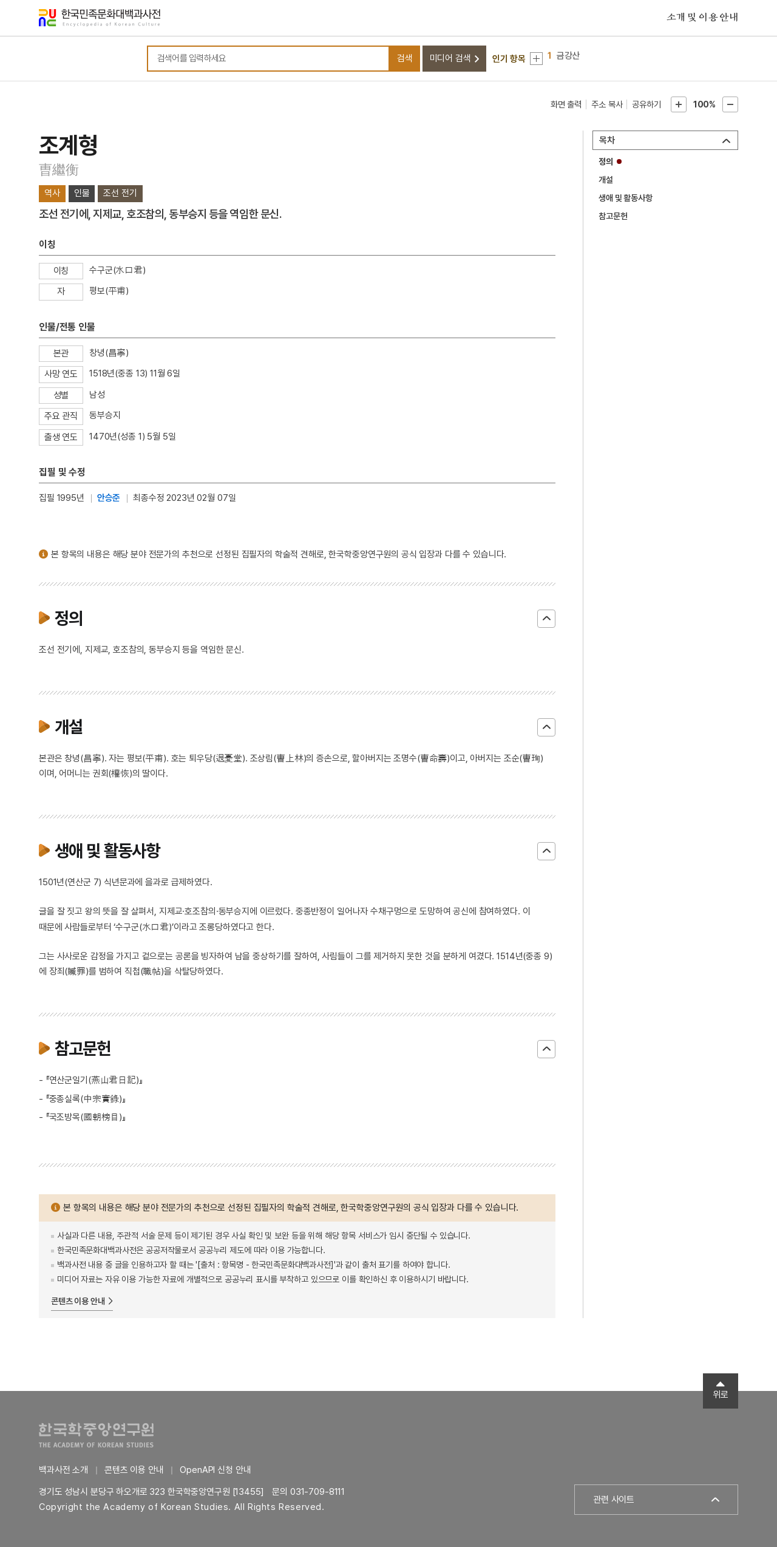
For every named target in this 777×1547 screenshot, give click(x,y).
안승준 (109, 497)
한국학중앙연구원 (96, 1435)
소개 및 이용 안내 (702, 17)
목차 (607, 140)
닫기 (546, 619)
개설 (606, 180)
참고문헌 (613, 216)
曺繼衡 (58, 169)
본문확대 (679, 104)
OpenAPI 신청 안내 (215, 1469)
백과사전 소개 (63, 1469)
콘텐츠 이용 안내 (78, 1301)
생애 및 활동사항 (626, 198)
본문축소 (730, 104)
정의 (606, 161)
